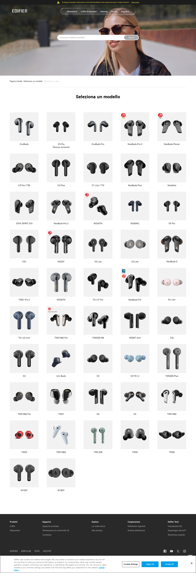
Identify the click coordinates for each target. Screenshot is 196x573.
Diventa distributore (136, 530)
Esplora (114, 11)
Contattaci (46, 535)
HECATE (47, 551)
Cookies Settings (131, 564)
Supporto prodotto (50, 526)
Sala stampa (97, 530)
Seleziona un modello (33, 81)
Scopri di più (135, 2)
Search (131, 37)
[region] (98, 564)
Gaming (103, 11)
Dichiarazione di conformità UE (55, 530)
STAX (37, 551)
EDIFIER (14, 551)
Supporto (125, 11)
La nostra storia (98, 526)
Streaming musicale (176, 535)
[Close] (192, 563)
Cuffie (12, 526)
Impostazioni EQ (175, 526)
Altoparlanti (72, 11)
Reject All (150, 564)
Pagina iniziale (16, 81)
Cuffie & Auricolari (89, 11)
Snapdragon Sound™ (177, 530)
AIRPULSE (26, 551)
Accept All (169, 564)
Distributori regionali (136, 526)
